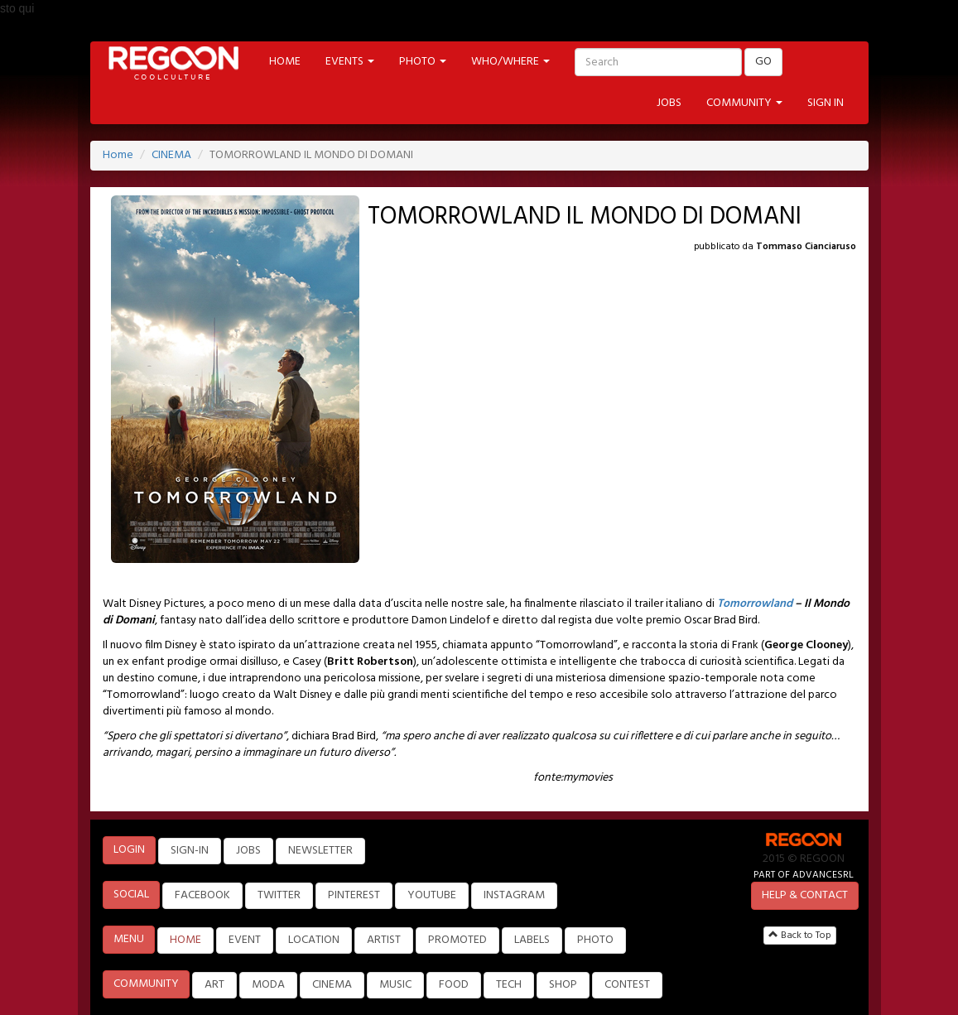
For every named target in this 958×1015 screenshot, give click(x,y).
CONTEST (627, 984)
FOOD (454, 984)
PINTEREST (354, 895)
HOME (285, 61)
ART (214, 984)
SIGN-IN (190, 850)
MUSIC (395, 984)
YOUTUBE (431, 895)
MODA (268, 984)
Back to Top (799, 935)
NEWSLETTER (320, 850)
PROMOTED (457, 940)
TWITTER (279, 895)
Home (118, 155)
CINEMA (171, 155)
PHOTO (595, 940)
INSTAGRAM (514, 895)
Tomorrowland (754, 603)
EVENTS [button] (349, 61)
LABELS (532, 940)
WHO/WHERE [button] (510, 61)
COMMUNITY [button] (744, 103)
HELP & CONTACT (805, 895)
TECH (509, 984)
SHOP (563, 984)
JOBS (669, 103)
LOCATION (313, 940)
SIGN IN (825, 103)
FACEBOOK (202, 895)
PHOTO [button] (422, 61)
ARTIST (384, 940)
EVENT (245, 940)
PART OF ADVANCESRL (803, 875)
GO (763, 61)
